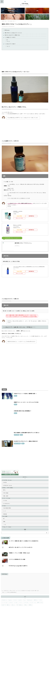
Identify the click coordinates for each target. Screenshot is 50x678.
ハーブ (5, 561)
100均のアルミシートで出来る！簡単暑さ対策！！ (25, 424)
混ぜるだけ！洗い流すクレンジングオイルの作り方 (20, 600)
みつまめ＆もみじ (7, 553)
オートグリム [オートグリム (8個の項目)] (4, 661)
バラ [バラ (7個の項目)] (20, 661)
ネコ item (5, 550)
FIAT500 (5, 530)
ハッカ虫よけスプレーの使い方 (10, 44)
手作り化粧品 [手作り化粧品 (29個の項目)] (20, 663)
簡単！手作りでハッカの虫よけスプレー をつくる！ (14, 32)
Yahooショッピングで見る (39, 257)
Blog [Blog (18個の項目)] (10, 658)
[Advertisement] (25, 60)
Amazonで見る (18, 257)
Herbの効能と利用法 (8, 558)
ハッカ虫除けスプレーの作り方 (10, 37)
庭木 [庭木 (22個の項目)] (13, 663)
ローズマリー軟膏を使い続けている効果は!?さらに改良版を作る (23, 592)
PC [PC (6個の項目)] (24, 658)
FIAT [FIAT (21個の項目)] (15, 658)
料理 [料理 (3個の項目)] (25, 663)
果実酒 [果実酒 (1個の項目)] (30, 663)
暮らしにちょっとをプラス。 (25, 674)
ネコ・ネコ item (7, 547)
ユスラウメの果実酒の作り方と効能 (17, 616)
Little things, (25, 3)
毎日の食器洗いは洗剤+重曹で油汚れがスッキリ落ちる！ (27, 474)
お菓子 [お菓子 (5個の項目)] (35, 658)
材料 (7, 40)
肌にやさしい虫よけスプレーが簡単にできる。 (13, 35)
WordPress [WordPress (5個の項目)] (29, 658)
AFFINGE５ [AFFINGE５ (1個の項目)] (4, 658)
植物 (4, 572)
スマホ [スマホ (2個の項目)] (10, 661)
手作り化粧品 (6, 542)
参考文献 (5, 564)
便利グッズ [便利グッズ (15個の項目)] (40, 661)
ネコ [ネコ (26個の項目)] (15, 661)
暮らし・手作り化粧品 (8, 536)
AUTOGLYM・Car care (8, 534)
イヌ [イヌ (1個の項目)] (40, 658)
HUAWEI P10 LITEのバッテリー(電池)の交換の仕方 (26, 487)
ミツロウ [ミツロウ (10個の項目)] (26, 661)
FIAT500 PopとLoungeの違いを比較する (18, 624)
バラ (5, 575)
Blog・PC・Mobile (7, 578)
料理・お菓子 (6, 545)
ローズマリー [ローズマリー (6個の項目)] (32, 661)
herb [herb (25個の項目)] (19, 658)
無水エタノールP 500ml (17, 263)
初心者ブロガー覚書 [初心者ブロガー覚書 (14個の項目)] (6, 663)
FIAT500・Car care (7, 528)
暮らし (5, 538)
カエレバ (17, 264)
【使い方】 (8, 47)
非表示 (8, 30)
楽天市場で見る (28, 257)
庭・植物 (5, 566)
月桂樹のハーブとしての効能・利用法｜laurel (19, 608)
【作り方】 (8, 42)
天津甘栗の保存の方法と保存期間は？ (22, 452)
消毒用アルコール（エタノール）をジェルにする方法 (26, 438)
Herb (5, 555)
